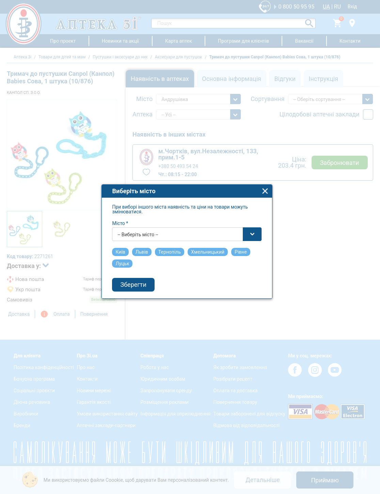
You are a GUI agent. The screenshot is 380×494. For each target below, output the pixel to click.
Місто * (123, 228)
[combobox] (190, 239)
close (268, 196)
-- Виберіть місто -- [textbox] (141, 239)
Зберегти (136, 290)
